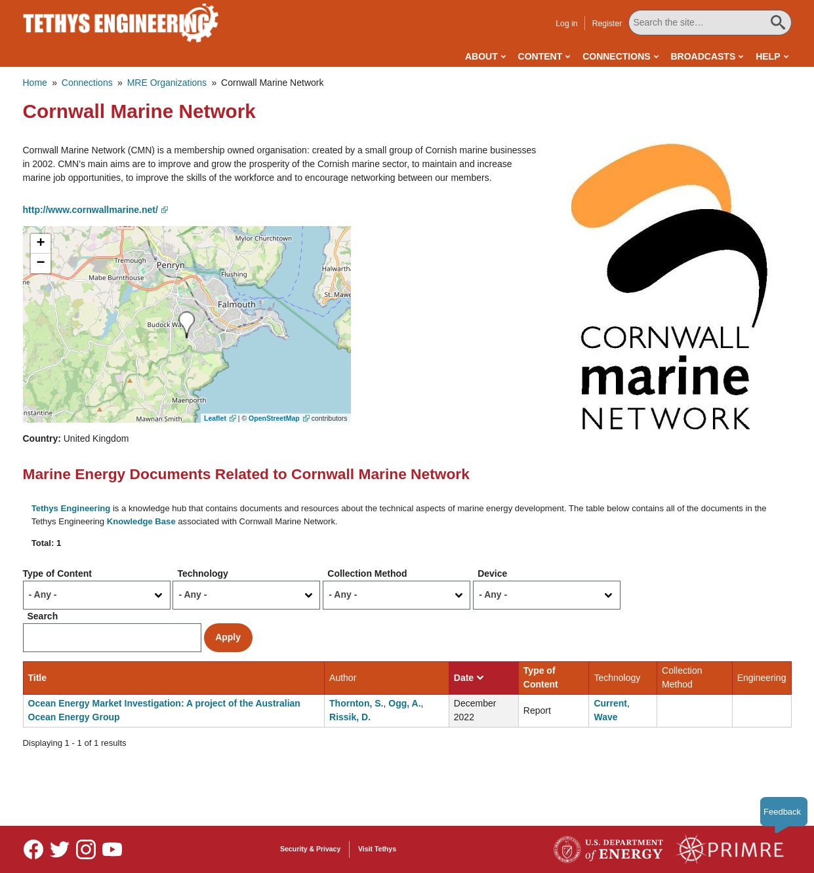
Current (610, 703)
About (481, 56)
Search (43, 616)
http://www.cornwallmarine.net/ (90, 209)
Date (468, 677)
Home (35, 82)
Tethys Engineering (71, 508)
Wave (605, 717)
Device (492, 573)
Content (540, 56)
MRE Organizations (167, 82)
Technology (202, 573)
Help (768, 56)
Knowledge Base (141, 521)
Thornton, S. (356, 703)
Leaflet (215, 418)
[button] (669, 286)
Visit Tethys (377, 849)
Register (607, 23)
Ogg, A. (404, 703)
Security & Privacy (310, 849)
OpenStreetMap (274, 418)
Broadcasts (702, 56)
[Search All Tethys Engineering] (709, 22)
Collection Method (367, 573)
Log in (566, 23)
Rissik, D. (350, 717)
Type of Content (57, 573)
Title (37, 677)
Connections (616, 56)
